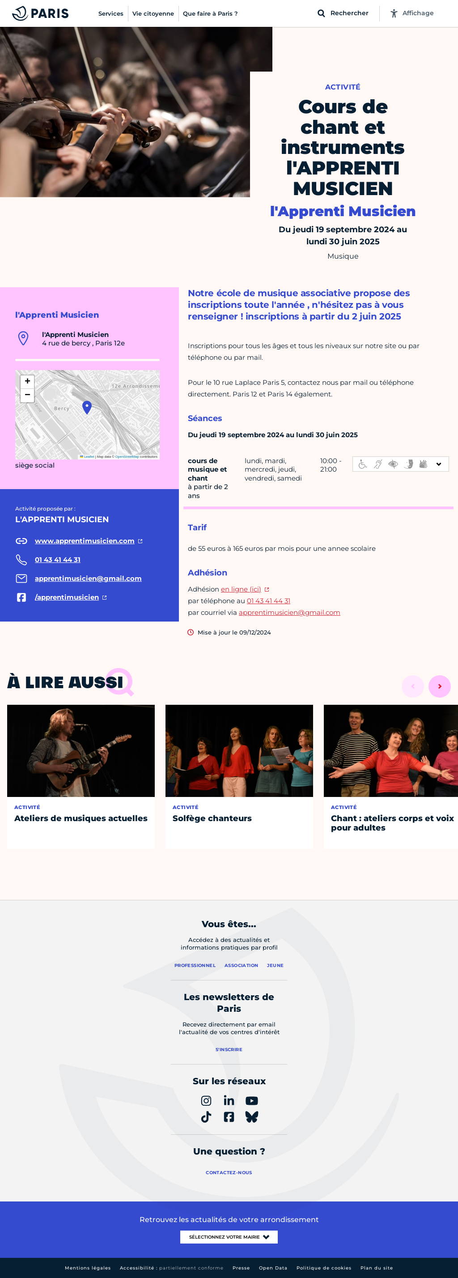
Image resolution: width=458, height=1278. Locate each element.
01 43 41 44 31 (268, 600)
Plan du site (376, 1268)
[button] (87, 407)
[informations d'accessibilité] (400, 464)
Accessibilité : (172, 1268)
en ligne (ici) (241, 589)
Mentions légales (88, 1268)
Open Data (273, 1268)
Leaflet (87, 457)
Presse (241, 1268)
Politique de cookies (324, 1268)
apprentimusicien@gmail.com (289, 612)
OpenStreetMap (127, 457)
